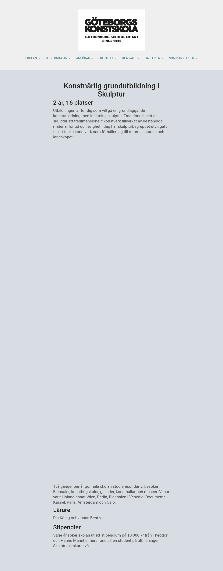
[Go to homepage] (111, 30)
